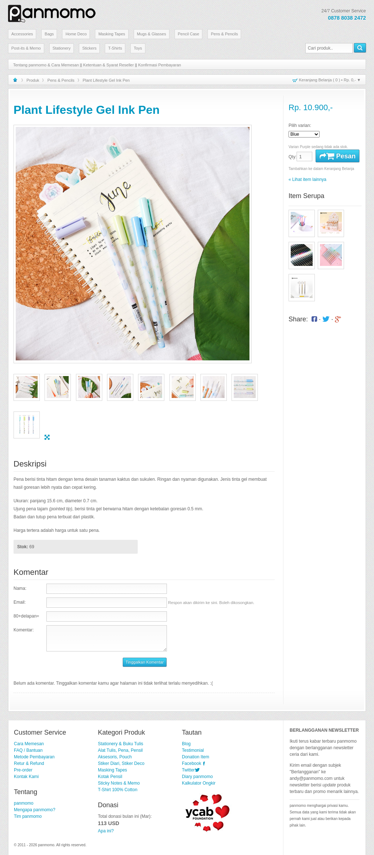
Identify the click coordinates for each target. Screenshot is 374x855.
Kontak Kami (26, 776)
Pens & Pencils (224, 34)
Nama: (20, 588)
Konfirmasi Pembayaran (159, 65)
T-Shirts (115, 48)
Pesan (337, 156)
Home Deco (76, 34)
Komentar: (24, 629)
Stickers (89, 48)
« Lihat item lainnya (307, 179)
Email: (20, 602)
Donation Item (195, 756)
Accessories (22, 34)
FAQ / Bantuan (28, 750)
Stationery (62, 48)
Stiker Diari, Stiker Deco (121, 763)
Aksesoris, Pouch (115, 756)
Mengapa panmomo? (34, 809)
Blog (186, 743)
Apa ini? (106, 830)
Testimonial (193, 750)
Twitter (188, 770)
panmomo (23, 803)
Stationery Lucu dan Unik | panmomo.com (52, 12)
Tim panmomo (28, 816)
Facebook (191, 763)
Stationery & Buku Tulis (120, 743)
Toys (138, 48)
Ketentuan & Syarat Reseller (108, 65)
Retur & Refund (29, 763)
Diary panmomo (197, 776)
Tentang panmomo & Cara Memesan (46, 65)
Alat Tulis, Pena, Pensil (120, 750)
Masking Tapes (111, 34)
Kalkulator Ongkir (198, 783)
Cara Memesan (29, 743)
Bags (49, 34)
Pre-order (23, 770)
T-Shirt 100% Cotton (117, 789)
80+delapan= (26, 616)
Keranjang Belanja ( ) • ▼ (330, 80)
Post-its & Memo (26, 48)
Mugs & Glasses (151, 34)
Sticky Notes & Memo (119, 783)
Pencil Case (188, 34)
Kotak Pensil (110, 776)
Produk (33, 80)
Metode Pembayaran (34, 756)
